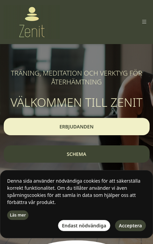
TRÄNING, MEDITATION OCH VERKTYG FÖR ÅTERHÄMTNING (76, 77)
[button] (77, 126)
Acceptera (130, 225)
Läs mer (18, 215)
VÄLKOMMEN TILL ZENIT (76, 102)
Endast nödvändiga (84, 225)
